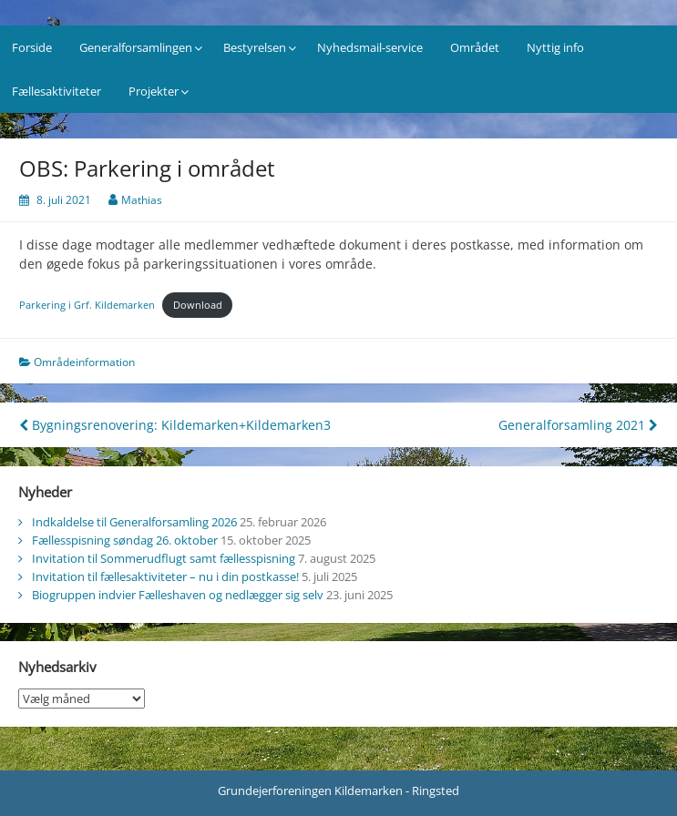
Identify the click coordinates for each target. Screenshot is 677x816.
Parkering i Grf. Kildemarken (87, 304)
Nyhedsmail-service (370, 47)
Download (197, 304)
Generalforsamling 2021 (578, 425)
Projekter (153, 91)
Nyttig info (555, 47)
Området (474, 47)
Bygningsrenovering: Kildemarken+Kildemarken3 (175, 425)
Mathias (141, 200)
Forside (32, 47)
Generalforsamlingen (135, 47)
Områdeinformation (84, 362)
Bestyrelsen (254, 47)
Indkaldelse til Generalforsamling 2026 (134, 522)
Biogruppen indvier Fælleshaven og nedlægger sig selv (177, 594)
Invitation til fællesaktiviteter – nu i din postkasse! (165, 576)
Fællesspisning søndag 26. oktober (125, 540)
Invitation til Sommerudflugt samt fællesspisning (163, 558)
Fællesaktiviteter (56, 91)
